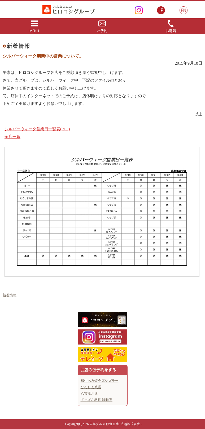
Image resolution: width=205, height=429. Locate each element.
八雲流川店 (89, 393)
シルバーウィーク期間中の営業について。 (43, 56)
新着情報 (9, 295)
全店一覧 (12, 137)
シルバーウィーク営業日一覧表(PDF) (37, 129)
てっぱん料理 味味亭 (96, 400)
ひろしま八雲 (91, 387)
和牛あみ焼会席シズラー (100, 381)
